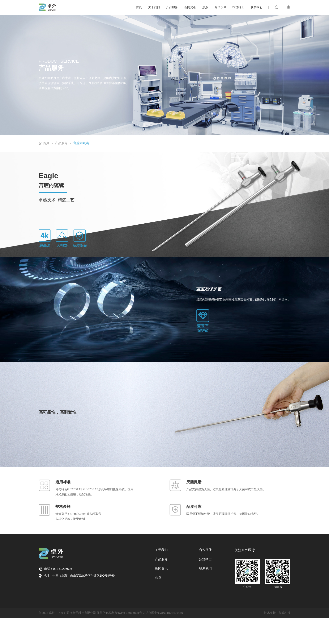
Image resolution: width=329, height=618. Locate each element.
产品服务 (172, 7)
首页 (139, 7)
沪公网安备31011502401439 (164, 612)
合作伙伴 (220, 7)
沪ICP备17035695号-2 (130, 612)
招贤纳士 (238, 7)
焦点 (205, 7)
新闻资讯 (190, 7)
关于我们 (154, 7)
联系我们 (256, 7)
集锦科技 (284, 612)
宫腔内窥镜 (81, 143)
